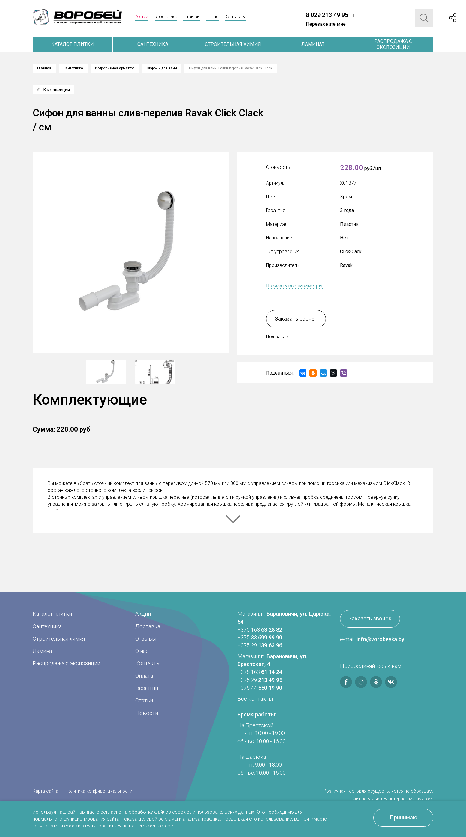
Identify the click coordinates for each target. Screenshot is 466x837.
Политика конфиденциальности (98, 791)
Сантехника (152, 44)
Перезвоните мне (326, 24)
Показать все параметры (294, 285)
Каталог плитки (72, 44)
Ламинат (312, 44)
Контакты (235, 16)
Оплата (144, 676)
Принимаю (403, 817)
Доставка (166, 16)
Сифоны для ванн (162, 68)
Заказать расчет (296, 318)
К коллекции (53, 90)
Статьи (144, 700)
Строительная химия (233, 44)
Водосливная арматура (115, 68)
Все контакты (255, 698)
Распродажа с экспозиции (393, 44)
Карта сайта (45, 791)
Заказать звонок (370, 618)
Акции (141, 16)
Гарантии (146, 688)
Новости (146, 713)
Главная (44, 68)
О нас (212, 16)
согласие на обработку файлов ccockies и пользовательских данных (177, 812)
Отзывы (191, 16)
